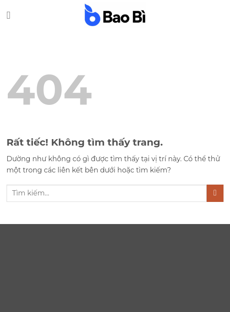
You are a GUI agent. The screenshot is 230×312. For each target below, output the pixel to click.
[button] (11, 15)
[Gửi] (215, 193)
